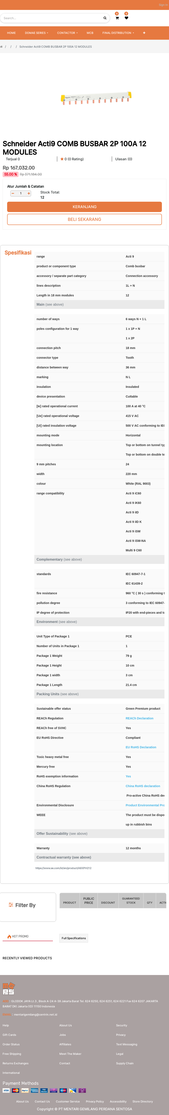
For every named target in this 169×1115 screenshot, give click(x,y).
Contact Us (41, 1101)
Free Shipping (12, 1053)
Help (6, 1025)
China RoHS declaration (143, 786)
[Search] (84, 885)
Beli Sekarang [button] (84, 219)
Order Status (11, 1044)
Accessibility (119, 1101)
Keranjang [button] (84, 206)
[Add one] (29, 193)
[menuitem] (11, 33)
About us (65, 1025)
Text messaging (126, 1044)
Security (121, 1025)
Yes (128, 776)
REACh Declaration (139, 718)
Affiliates (65, 1044)
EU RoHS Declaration (141, 747)
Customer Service (68, 1101)
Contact (64, 1063)
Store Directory (144, 1101)
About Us (21, 1101)
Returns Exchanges (15, 1063)
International (11, 1072)
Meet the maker (70, 1053)
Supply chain (125, 1063)
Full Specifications (74, 938)
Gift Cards (9, 1034)
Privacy (121, 1034)
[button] (144, 33)
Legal (119, 1053)
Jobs (62, 1034)
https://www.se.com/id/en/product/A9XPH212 (63, 868)
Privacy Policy (95, 1101)
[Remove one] (13, 193)
